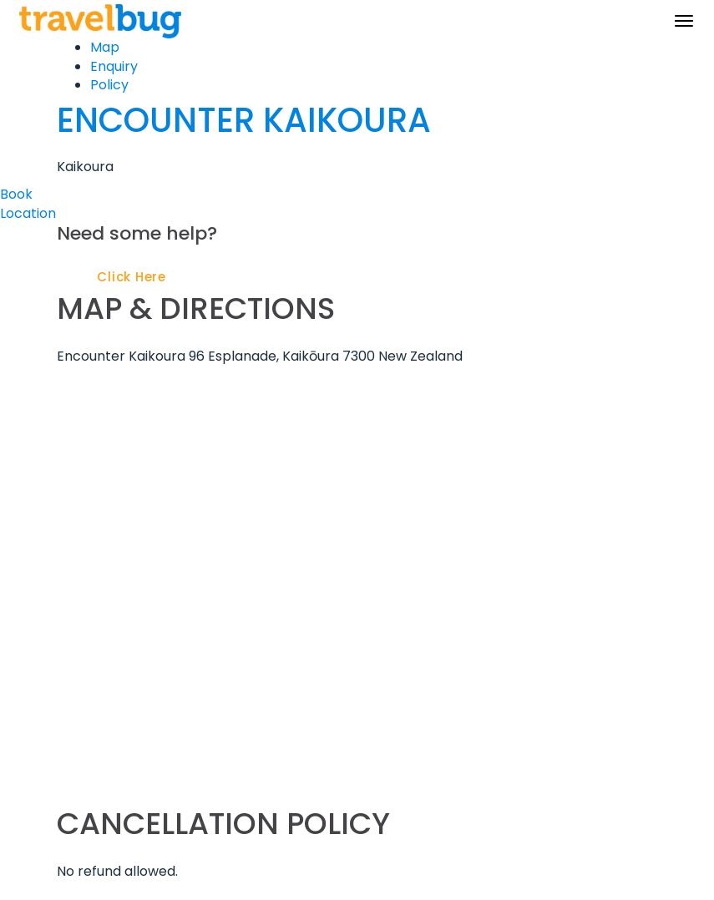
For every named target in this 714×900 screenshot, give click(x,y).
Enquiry (114, 66)
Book (16, 194)
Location (28, 213)
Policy (109, 84)
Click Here (131, 277)
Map (104, 47)
